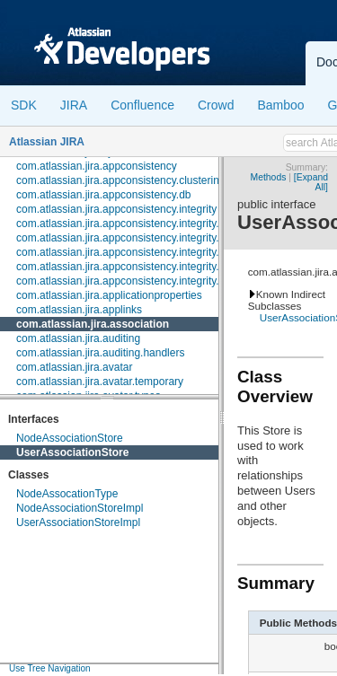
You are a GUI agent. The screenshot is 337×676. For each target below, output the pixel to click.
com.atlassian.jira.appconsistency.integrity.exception (140, 252)
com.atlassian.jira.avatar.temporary (99, 381)
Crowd (216, 105)
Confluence (142, 105)
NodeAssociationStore (69, 438)
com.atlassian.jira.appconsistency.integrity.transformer (145, 281)
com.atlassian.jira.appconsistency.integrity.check (131, 238)
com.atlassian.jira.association (92, 324)
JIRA (73, 105)
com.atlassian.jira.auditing (78, 338)
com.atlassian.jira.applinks (79, 309)
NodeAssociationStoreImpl (79, 508)
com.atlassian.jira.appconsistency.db (103, 195)
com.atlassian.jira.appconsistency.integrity (116, 209)
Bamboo (280, 105)
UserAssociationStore (72, 452)
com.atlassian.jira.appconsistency (96, 166)
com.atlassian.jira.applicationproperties (109, 295)
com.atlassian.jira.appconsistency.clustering (121, 180)
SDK (24, 105)
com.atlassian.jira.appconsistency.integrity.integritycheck (150, 266)
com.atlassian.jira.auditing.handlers (100, 353)
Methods (269, 177)
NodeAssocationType (67, 493)
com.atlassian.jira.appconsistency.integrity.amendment (146, 223)
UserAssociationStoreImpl (78, 522)
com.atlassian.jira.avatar (74, 367)
